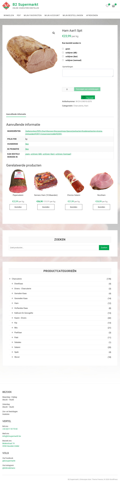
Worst (17, 357)
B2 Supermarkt (25, 4)
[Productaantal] (68, 89)
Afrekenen (92, 15)
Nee (27, 144)
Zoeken (104, 247)
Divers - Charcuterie (22, 288)
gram (68, 49)
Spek (16, 352)
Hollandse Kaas (21, 308)
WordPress (114, 479)
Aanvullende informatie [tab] (16, 114)
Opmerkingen (67, 67)
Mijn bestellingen (73, 15)
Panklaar (18, 332)
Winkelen (9, 15)
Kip (15, 323)
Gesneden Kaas (21, 298)
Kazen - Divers (20, 318)
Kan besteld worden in (71, 43)
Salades (17, 342)
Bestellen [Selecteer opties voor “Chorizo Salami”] (73, 207)
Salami (17, 347)
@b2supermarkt (8, 461)
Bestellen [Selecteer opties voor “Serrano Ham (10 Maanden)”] (45, 207)
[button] (53, 33)
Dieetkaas (18, 284)
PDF (19, 15)
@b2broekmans (8, 468)
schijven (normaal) (73, 60)
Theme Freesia (97, 479)
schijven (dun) (72, 56)
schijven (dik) (71, 53)
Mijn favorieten (33, 15)
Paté (16, 337)
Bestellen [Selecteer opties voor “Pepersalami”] (18, 207)
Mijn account (52, 15)
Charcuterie (78, 106)
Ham (86, 106)
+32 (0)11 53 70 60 (9, 429)
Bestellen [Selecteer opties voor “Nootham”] (101, 207)
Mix (15, 328)
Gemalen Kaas (20, 293)
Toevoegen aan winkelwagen (87, 89)
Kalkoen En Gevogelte (23, 313)
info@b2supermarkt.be (11, 436)
